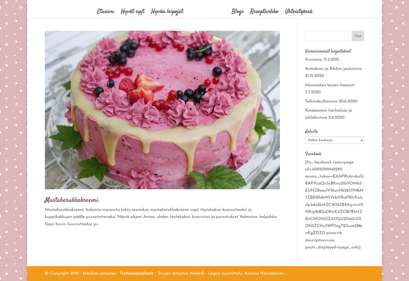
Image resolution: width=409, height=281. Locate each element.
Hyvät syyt (132, 13)
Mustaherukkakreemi (71, 200)
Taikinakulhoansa (321, 101)
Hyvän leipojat (167, 13)
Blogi (237, 13)
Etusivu (105, 13)
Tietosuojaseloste (137, 273)
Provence (313, 60)
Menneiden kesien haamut (329, 85)
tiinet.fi (197, 273)
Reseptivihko (264, 13)
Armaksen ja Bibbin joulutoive (333, 69)
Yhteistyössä (298, 13)
